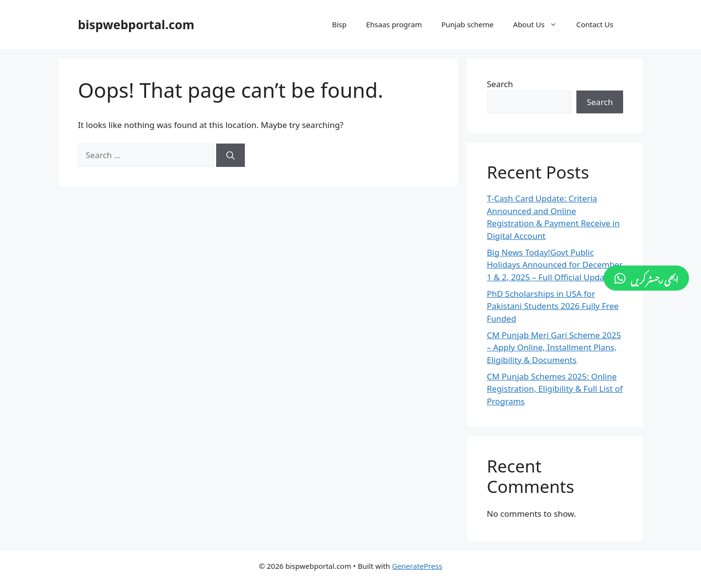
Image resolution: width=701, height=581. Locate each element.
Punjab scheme (467, 24)
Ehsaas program (394, 24)
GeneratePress (417, 566)
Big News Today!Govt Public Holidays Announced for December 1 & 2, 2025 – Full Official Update (555, 265)
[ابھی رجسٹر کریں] (646, 278)
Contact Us (594, 24)
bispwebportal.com (136, 24)
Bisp (339, 24)
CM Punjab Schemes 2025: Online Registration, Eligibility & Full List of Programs (555, 389)
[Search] (230, 155)
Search (500, 84)
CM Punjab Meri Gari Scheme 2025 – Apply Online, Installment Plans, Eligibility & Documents (554, 347)
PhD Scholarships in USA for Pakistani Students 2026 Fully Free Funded (553, 306)
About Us (540, 24)
